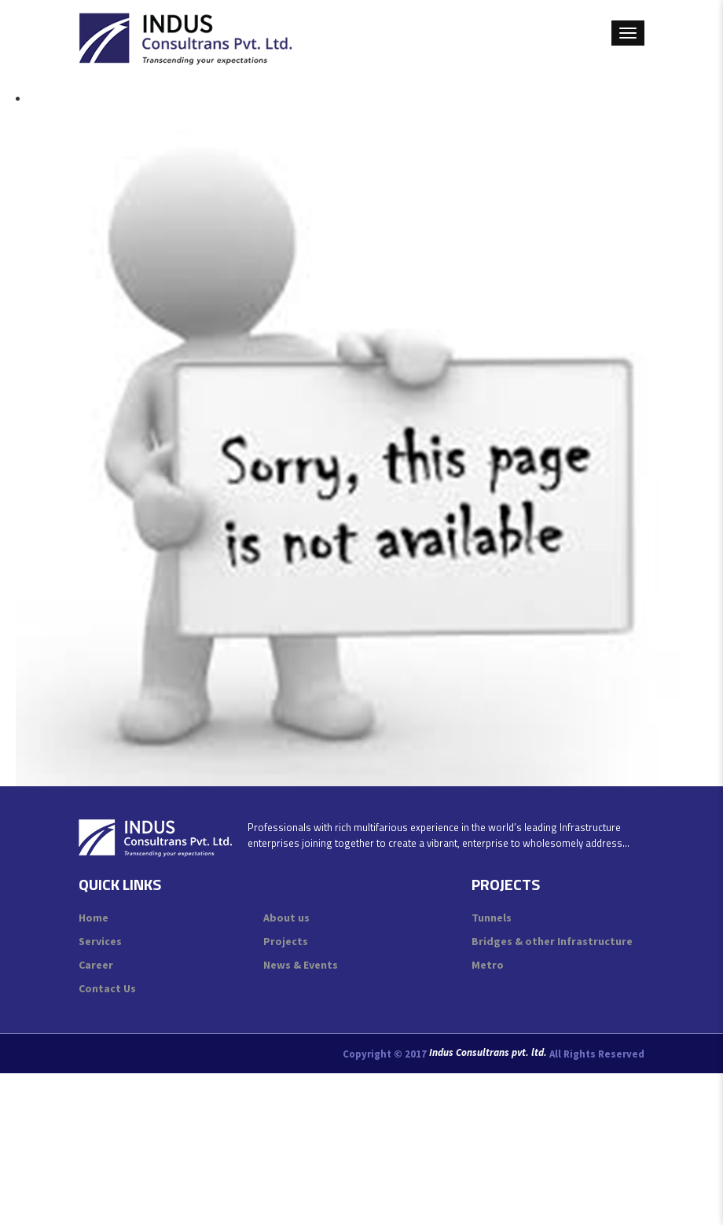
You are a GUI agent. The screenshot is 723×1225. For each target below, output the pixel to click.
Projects (285, 941)
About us (286, 917)
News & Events (300, 965)
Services (100, 941)
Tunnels (492, 917)
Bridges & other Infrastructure (552, 941)
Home (93, 917)
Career (96, 965)
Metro (488, 965)
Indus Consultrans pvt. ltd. (488, 1052)
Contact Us (107, 988)
